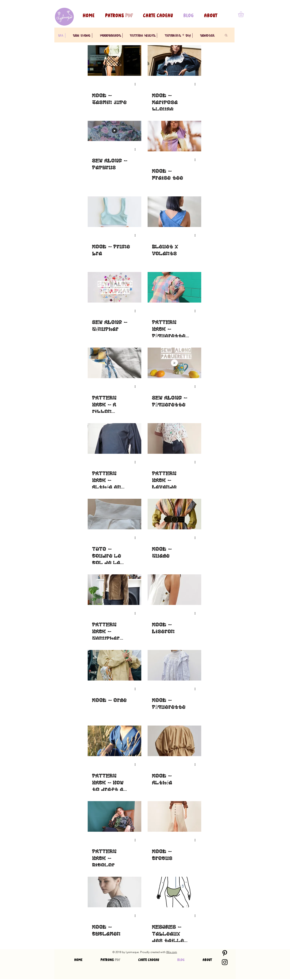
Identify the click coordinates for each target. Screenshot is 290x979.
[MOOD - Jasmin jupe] (114, 60)
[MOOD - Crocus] (174, 816)
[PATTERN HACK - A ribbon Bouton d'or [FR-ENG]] (114, 363)
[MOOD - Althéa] (174, 741)
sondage (207, 35)
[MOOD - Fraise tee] (174, 136)
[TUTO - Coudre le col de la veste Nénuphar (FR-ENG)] (114, 514)
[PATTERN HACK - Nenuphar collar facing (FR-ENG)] (114, 589)
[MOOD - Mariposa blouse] (174, 60)
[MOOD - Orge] (114, 665)
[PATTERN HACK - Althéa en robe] (114, 438)
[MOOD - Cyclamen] (114, 892)
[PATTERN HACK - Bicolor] (114, 816)
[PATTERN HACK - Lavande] (174, 438)
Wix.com (171, 952)
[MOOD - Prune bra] (114, 211)
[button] (244, 14)
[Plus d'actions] (136, 84)
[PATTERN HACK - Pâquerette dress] (174, 287)
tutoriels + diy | (179, 35)
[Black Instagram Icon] (225, 962)
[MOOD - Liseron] (174, 589)
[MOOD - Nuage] (174, 514)
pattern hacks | (143, 35)
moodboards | (111, 35)
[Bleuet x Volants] (174, 211)
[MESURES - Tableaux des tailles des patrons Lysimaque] (174, 892)
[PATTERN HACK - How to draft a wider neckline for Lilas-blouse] (114, 741)
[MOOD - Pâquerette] (174, 665)
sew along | (82, 35)
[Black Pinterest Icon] (225, 953)
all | (62, 35)
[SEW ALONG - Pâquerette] (174, 363)
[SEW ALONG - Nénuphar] (114, 287)
